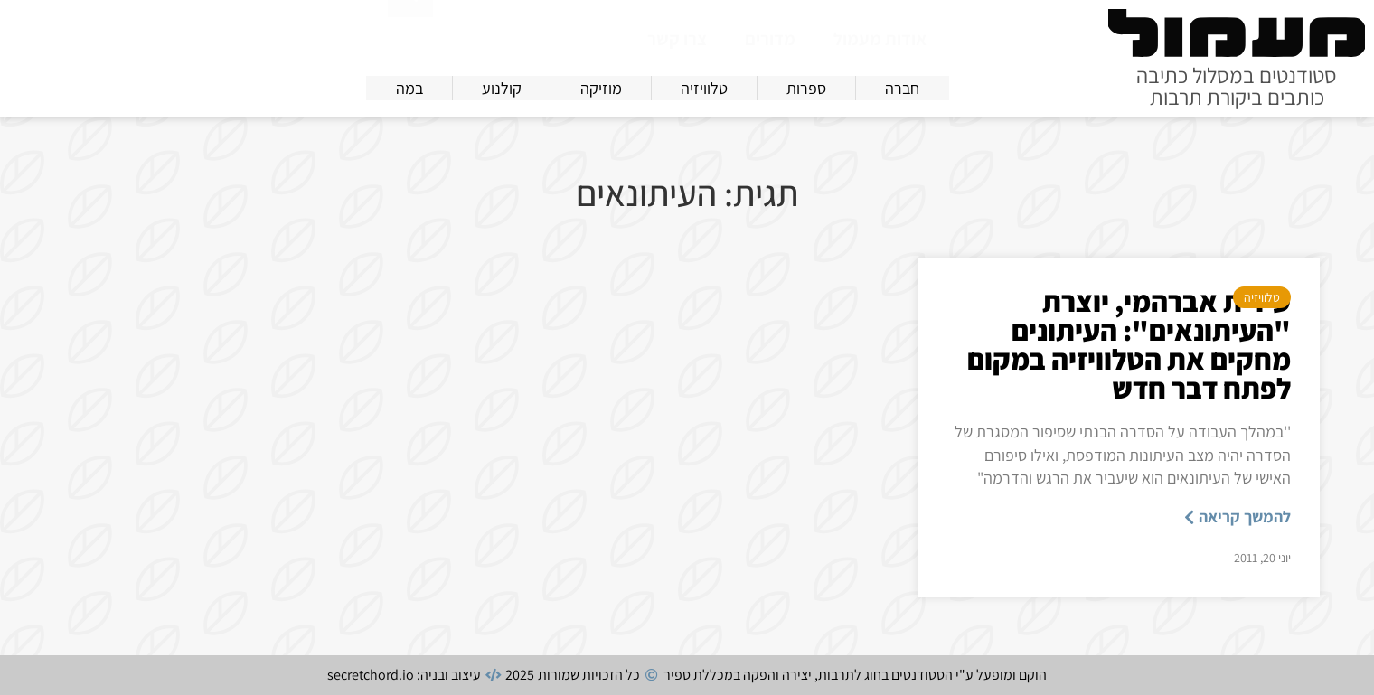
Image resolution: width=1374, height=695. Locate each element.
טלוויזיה (1262, 297)
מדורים (770, 39)
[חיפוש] (410, 35)
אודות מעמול (880, 39)
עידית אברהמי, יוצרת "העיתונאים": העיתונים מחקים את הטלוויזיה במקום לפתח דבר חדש (1129, 344)
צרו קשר (677, 39)
